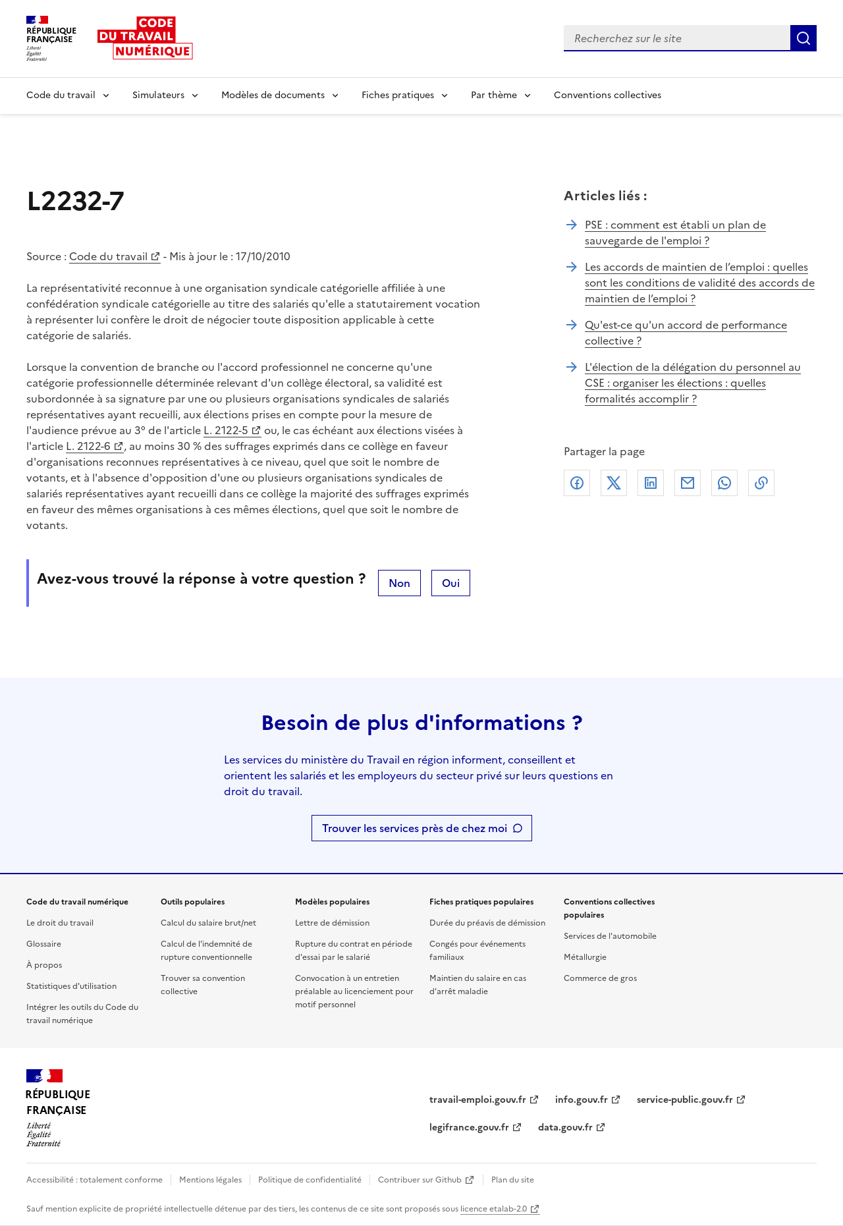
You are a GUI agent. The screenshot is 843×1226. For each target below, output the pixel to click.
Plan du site (512, 1180)
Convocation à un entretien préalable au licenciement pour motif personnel (354, 991)
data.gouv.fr (565, 1127)
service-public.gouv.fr (685, 1100)
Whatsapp (724, 483)
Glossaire (43, 944)
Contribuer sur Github (420, 1180)
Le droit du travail (60, 923)
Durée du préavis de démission (487, 923)
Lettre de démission (332, 923)
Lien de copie (761, 483)
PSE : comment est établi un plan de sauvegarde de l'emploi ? (675, 232)
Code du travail (60, 95)
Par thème (494, 95)
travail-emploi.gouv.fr (477, 1100)
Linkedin (651, 483)
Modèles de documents (273, 95)
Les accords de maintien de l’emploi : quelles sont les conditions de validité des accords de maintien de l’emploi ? (700, 282)
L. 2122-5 (226, 430)
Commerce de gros (600, 978)
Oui (451, 583)
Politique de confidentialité (310, 1180)
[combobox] (677, 38)
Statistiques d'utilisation (71, 986)
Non (399, 583)
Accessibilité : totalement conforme (94, 1180)
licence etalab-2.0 (493, 1209)
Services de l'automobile (610, 936)
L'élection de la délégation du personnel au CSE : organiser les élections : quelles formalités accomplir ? (693, 382)
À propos (44, 965)
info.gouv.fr (581, 1100)
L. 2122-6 (88, 446)
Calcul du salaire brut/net (208, 923)
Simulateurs (158, 95)
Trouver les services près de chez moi (414, 828)
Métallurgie (585, 957)
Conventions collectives (607, 95)
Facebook (577, 483)
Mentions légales (210, 1180)
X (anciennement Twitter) (614, 483)
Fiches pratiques (398, 95)
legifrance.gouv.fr (469, 1127)
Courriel (687, 483)
